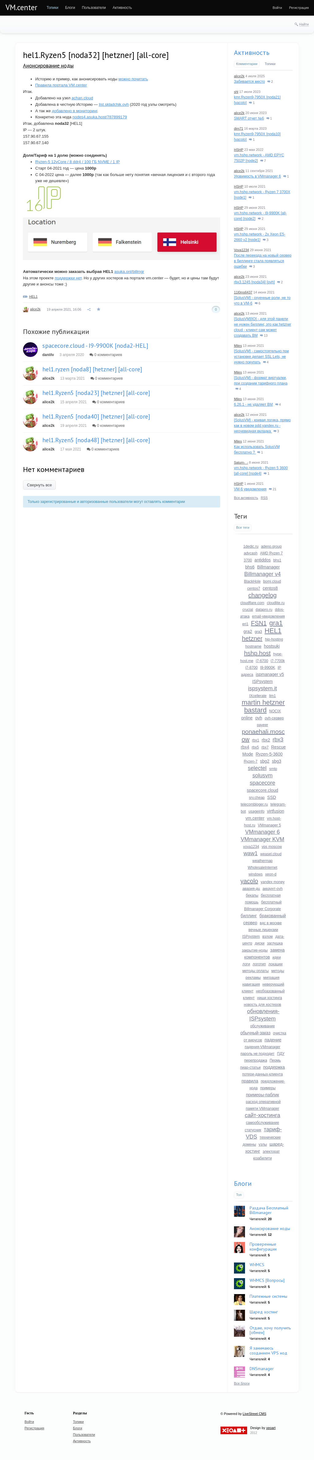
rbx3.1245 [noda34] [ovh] (254, 282)
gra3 (258, 632)
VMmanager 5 (269, 825)
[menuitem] (52, 7)
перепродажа (255, 1060)
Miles (238, 345)
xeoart (271, 1428)
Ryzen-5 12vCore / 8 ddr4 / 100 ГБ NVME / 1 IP (77, 161)
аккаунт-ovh (272, 889)
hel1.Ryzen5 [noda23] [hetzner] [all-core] (96, 393)
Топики (270, 64)
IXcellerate (257, 696)
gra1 (276, 623)
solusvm (262, 775)
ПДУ (281, 1054)
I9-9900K (267, 667)
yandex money (273, 882)
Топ (239, 1195)
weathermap (262, 861)
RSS (264, 498)
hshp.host (257, 653)
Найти (304, 24)
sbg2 (264, 761)
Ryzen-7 (251, 761)
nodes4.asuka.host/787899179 (99, 117)
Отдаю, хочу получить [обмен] (270, 1330)
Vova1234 (241, 250)
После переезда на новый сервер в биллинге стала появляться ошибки (262, 261)
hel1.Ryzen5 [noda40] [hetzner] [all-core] (96, 416)
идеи (277, 957)
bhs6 (250, 567)
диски (260, 943)
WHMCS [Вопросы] (267, 1280)
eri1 (245, 624)
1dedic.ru (250, 546)
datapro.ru (263, 609)
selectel (257, 768)
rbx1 (255, 740)
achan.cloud (82, 98)
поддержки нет (68, 278)
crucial (247, 609)
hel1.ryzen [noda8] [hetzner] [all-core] (92, 369)
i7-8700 (251, 667)
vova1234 (251, 847)
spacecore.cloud (262, 790)
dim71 (238, 128)
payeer (262, 725)
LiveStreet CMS (254, 1414)
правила (250, 1081)
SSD (271, 797)
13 (263, 335)
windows (255, 874)
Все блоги (242, 1383)
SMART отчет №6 (249, 118)
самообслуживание (262, 1123)
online (247, 717)
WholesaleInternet (263, 867)
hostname (253, 646)
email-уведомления (268, 616)
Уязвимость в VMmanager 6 (257, 176)
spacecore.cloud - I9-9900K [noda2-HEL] (95, 346)
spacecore (262, 783)
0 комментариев (106, 355)
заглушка (275, 943)
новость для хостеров (262, 1004)
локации (275, 964)
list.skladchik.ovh (114, 104)
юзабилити (262, 1158)
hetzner (252, 638)
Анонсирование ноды (48, 65)
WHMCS (257, 1264)
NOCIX (275, 711)
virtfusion (275, 811)
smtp (273, 769)
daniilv (48, 355)
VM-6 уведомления (250, 489)
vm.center (255, 818)
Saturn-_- (241, 462)
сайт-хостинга (262, 1115)
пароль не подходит (257, 1054)
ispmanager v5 (270, 674)
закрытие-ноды (255, 950)
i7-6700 (262, 661)
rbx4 (245, 747)
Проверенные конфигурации (263, 1246)
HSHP (238, 149)
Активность (251, 52)
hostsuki (272, 646)
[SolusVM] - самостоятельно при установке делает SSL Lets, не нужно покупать (261, 356)
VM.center (21, 7)
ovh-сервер (274, 718)
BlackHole (252, 581)
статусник (253, 1130)
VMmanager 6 (262, 832)
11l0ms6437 (243, 292)
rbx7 (265, 747)
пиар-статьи (250, 1067)
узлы (262, 1144)
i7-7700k (278, 661)
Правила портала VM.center (61, 85)
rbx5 (255, 747)
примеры (267, 1088)
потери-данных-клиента (262, 1074)
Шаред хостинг (264, 1312)
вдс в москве (270, 923)
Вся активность (246, 498)
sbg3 (276, 761)
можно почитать (133, 79)
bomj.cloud (272, 581)
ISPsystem (262, 681)
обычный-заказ (255, 1032)
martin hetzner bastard (263, 706)
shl (236, 92)
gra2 (247, 631)
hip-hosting (274, 639)
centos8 (270, 588)
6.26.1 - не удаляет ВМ (253, 404)
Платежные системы (268, 1296)
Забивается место (249, 81)
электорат (271, 1151)
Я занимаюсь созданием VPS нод (268, 1350)
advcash (251, 553)
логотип (259, 964)
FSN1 (258, 623)
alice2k (35, 309)
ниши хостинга (269, 998)
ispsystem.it (262, 688)
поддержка (274, 1067)
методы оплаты (255, 971)
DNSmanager (262, 1368)
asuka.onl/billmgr (129, 271)
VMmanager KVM (262, 839)
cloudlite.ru (276, 603)
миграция (271, 977)
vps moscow (272, 847)
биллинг (249, 915)
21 (272, 489)
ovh (258, 717)
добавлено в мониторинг (74, 111)
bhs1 (277, 560)
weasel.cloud (270, 854)
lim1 (272, 696)
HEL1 (33, 296)
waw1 (250, 853)
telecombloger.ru (254, 804)
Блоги (243, 1183)
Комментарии (246, 64)
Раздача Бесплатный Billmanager (269, 1210)
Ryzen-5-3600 (269, 754)
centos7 (253, 588)
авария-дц (251, 889)
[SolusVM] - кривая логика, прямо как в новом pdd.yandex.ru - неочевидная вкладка (262, 425)
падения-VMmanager (262, 1047)
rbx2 (266, 740)
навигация (251, 984)
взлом (267, 936)
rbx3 (278, 740)
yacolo (249, 881)
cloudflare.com (252, 603)
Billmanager (268, 567)
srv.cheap (257, 797)
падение (273, 1039)
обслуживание (262, 1026)
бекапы (252, 895)
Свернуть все (39, 485)
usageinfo (256, 811)
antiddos (263, 560)
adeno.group (271, 546)
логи (246, 964)
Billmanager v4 (262, 574)
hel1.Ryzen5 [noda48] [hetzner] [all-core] (96, 440)
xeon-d (271, 874)
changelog (262, 595)
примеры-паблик (262, 1094)
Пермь (275, 1060)
